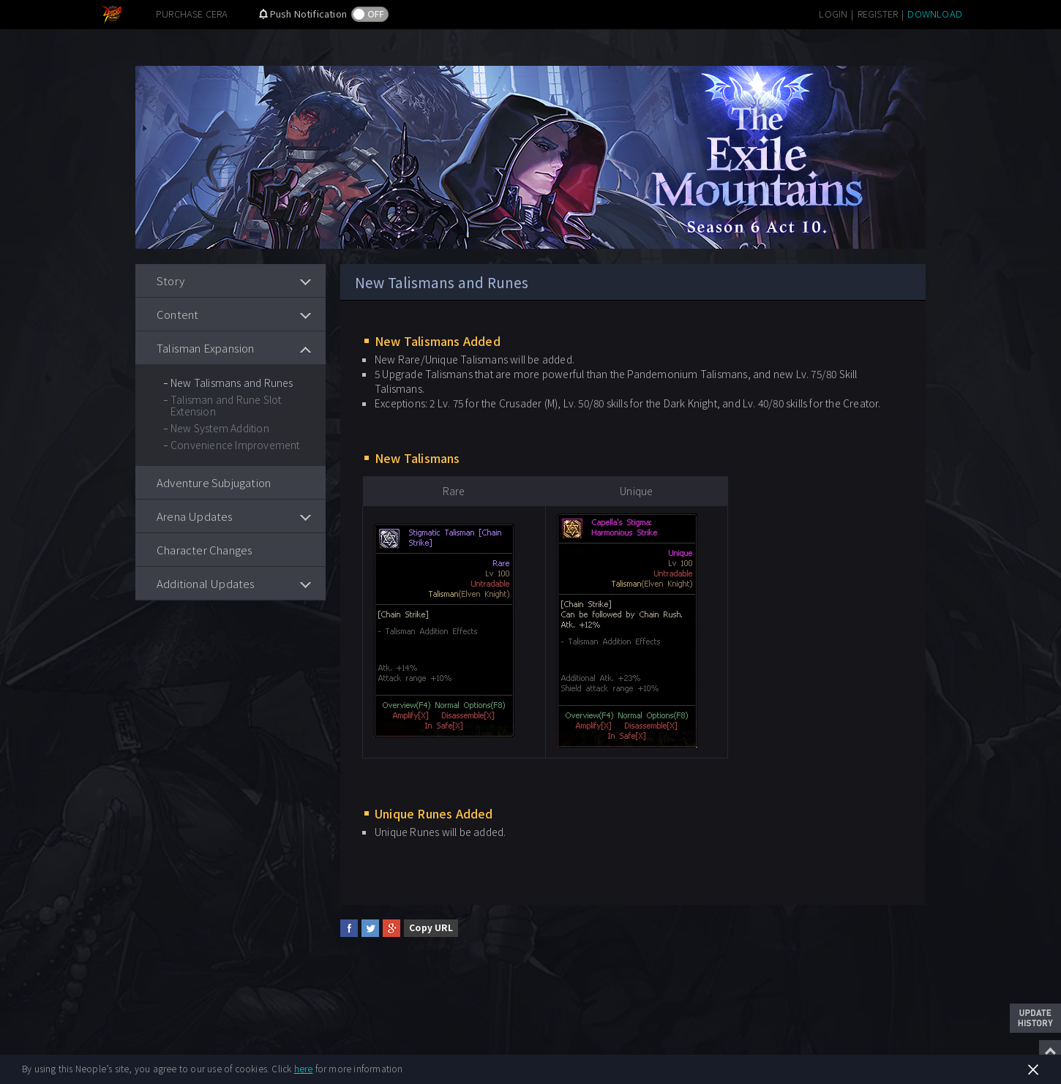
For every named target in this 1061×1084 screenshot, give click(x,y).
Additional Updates (206, 583)
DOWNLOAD (934, 13)
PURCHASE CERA (192, 13)
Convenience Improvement (235, 445)
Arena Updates (195, 516)
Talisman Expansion (206, 347)
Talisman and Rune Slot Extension (225, 405)
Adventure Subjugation (214, 482)
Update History (1035, 1018)
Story (170, 280)
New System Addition (219, 428)
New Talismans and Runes (231, 382)
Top (1050, 1051)
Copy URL (431, 927)
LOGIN (833, 13)
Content (177, 314)
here (303, 1068)
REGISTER (878, 13)
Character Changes (204, 549)
